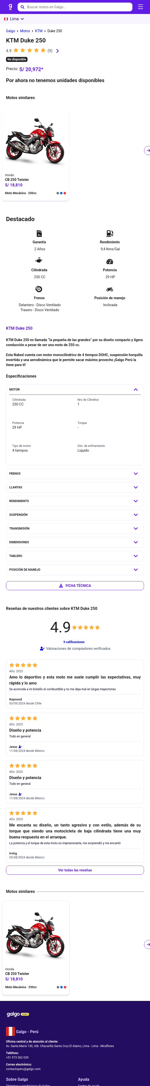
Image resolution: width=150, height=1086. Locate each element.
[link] (10, 7)
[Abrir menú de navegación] (140, 6)
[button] (75, 870)
